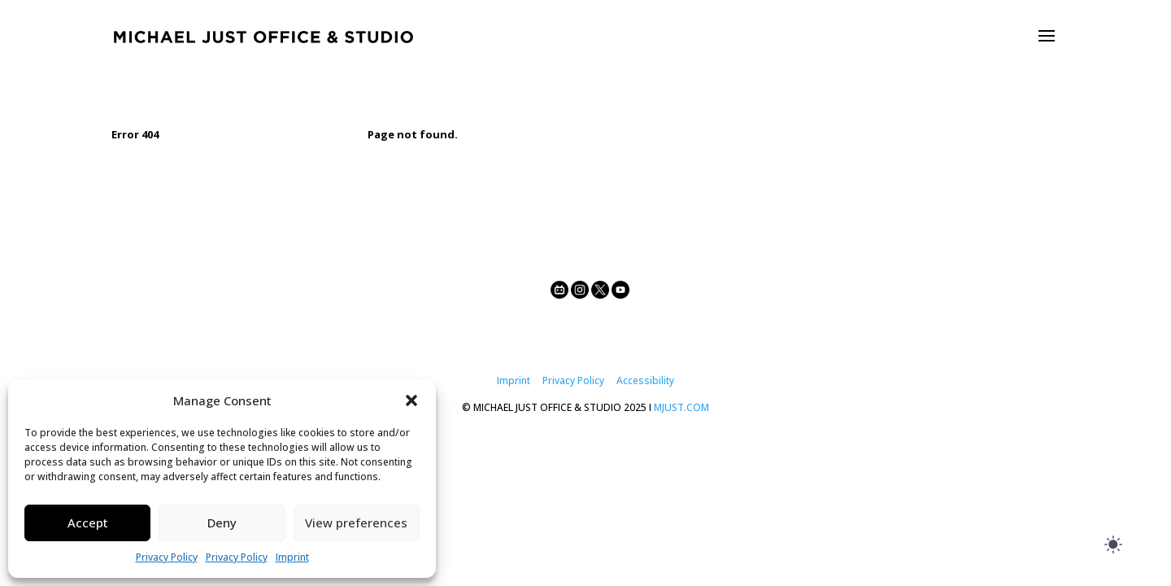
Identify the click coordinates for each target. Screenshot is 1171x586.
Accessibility (645, 380)
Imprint (292, 557)
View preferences (356, 522)
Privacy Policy (167, 557)
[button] (411, 400)
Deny (222, 522)
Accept (87, 522)
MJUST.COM (681, 407)
